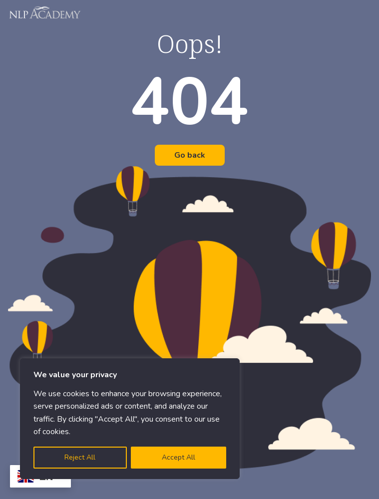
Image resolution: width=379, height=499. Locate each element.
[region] (130, 418)
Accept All (178, 457)
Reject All (79, 457)
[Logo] (45, 12)
